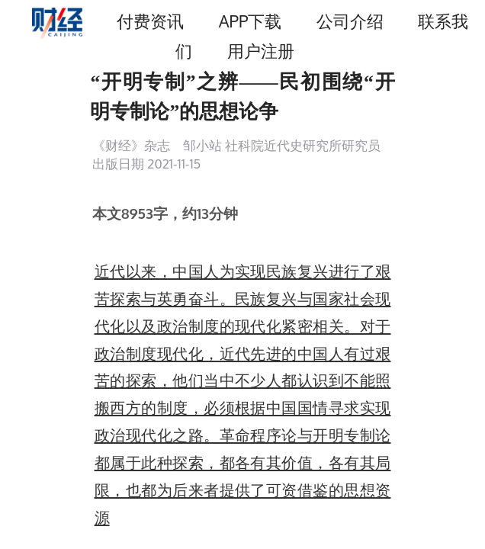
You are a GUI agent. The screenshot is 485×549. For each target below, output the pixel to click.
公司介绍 (350, 21)
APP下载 (250, 21)
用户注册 (260, 50)
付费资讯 (150, 21)
